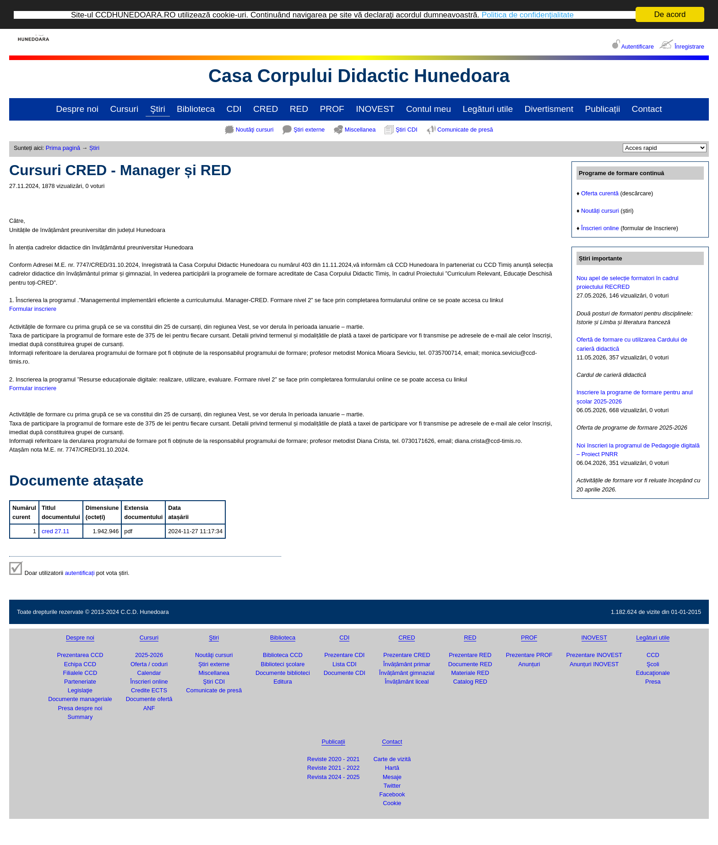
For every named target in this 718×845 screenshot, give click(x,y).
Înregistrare (689, 46)
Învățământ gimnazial (407, 672)
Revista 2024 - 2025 (333, 776)
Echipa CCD (80, 664)
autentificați (80, 572)
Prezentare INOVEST (594, 655)
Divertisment (548, 109)
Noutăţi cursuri (255, 129)
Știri (94, 147)
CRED (265, 109)
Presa (652, 681)
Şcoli (653, 664)
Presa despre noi (80, 707)
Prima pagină (63, 147)
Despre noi (77, 109)
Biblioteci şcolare (283, 664)
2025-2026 (149, 655)
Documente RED (470, 664)
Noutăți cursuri (600, 210)
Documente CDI (344, 672)
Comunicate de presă (465, 129)
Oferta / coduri (149, 664)
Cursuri (124, 109)
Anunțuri (529, 664)
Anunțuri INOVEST (594, 664)
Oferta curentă (600, 192)
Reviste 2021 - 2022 (333, 767)
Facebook (392, 794)
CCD (653, 655)
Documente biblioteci (283, 672)
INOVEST (375, 109)
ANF (149, 707)
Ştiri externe (309, 129)
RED (299, 109)
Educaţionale (653, 672)
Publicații (602, 109)
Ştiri (157, 109)
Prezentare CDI (344, 655)
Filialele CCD (80, 672)
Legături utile (487, 109)
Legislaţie (80, 690)
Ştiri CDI (407, 129)
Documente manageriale (80, 699)
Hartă (392, 767)
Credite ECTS (149, 690)
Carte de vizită (392, 759)
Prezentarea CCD (80, 655)
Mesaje (392, 776)
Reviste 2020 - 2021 (333, 759)
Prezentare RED (470, 655)
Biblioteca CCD (283, 655)
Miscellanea (360, 129)
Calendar (149, 672)
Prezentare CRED (406, 655)
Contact (647, 109)
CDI (234, 109)
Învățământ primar (406, 664)
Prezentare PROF (529, 655)
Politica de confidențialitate (528, 14)
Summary (80, 716)
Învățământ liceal (407, 681)
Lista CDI (344, 664)
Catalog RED (470, 681)
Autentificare (637, 46)
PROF (332, 109)
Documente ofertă (149, 699)
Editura (282, 681)
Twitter (392, 785)
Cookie (392, 803)
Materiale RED (470, 672)
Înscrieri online (600, 228)
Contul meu (428, 109)
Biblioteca (196, 109)
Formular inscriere (32, 308)
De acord (670, 14)
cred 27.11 (55, 531)
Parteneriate (80, 681)
